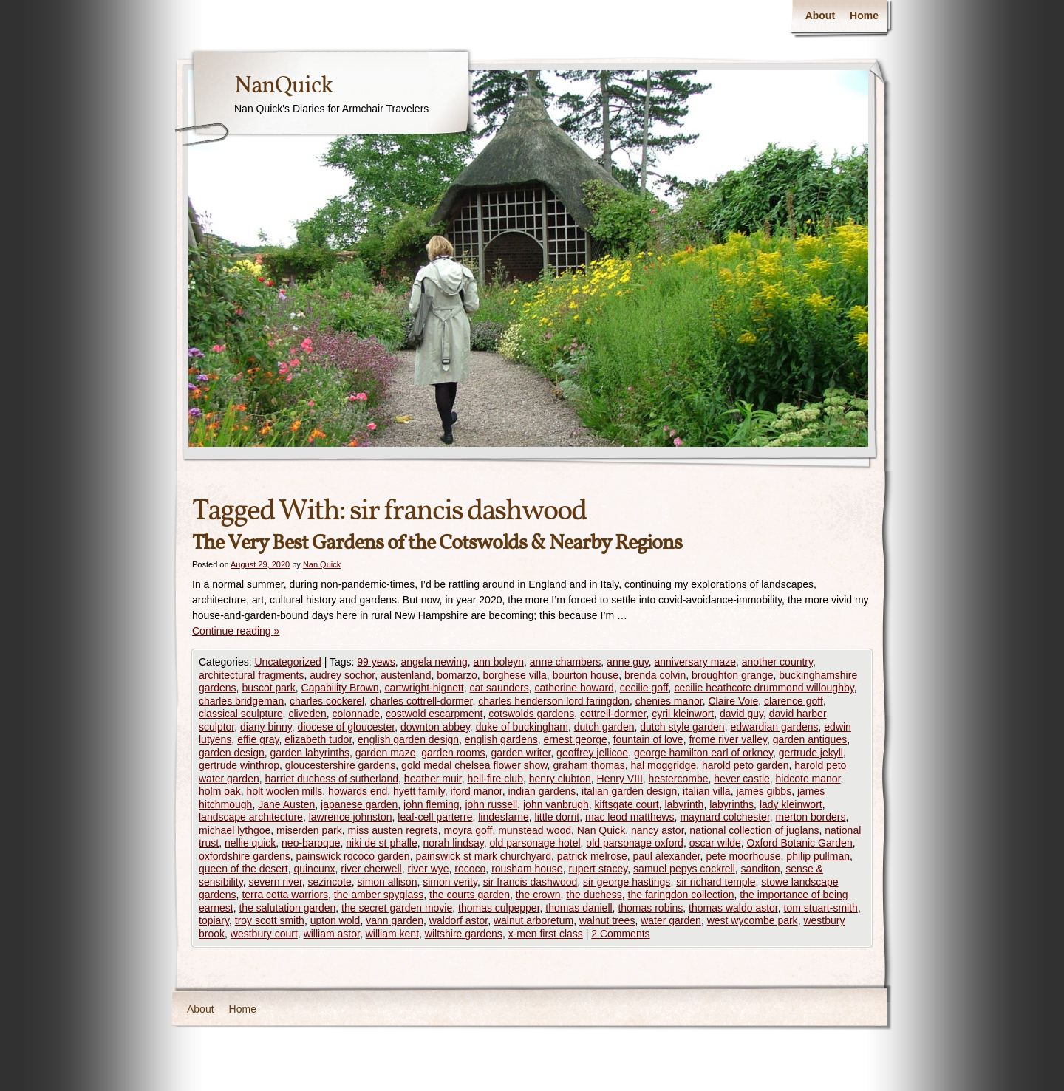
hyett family (419, 791)
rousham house (527, 869)
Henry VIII (620, 778)
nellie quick (250, 843)
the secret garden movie (396, 908)
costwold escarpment (434, 713)
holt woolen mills (285, 791)
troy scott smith (269, 920)
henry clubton (560, 778)
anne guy (628, 662)
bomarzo (457, 675)
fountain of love (648, 739)
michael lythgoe (234, 830)
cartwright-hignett (423, 688)
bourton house (586, 675)
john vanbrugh (556, 804)
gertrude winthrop (239, 765)
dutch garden (604, 727)
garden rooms (453, 753)
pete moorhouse (743, 856)
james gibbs (763, 791)
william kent (392, 934)
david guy (741, 713)
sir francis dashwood (530, 882)
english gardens (501, 739)
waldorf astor (458, 920)
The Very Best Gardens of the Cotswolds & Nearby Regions (437, 543)
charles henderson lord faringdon (554, 701)
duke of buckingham (522, 727)
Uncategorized (287, 662)
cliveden (307, 713)
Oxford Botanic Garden (800, 843)
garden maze (385, 753)
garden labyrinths (309, 753)
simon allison (387, 882)
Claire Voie (734, 701)
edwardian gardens (774, 727)
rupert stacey (597, 869)
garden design (232, 753)
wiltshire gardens (463, 934)
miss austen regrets (393, 830)
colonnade (356, 713)
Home (864, 15)
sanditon (760, 869)
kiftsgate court (627, 804)
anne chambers (565, 662)
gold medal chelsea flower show (474, 765)
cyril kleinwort (683, 713)
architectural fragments (251, 675)
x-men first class (545, 934)
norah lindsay (453, 843)
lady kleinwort (791, 804)
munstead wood (534, 830)
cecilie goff (644, 688)
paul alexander (666, 856)
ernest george (575, 739)
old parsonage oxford (634, 843)
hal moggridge (663, 765)
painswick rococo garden (353, 856)
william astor (332, 934)
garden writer (520, 753)
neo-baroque (311, 843)
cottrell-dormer (613, 713)
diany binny (266, 727)
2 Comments (620, 934)
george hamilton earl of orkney (703, 753)
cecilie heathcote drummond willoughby (763, 688)
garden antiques (810, 739)
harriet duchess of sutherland (332, 778)
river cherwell (371, 869)
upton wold (335, 920)
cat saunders (499, 688)
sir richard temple (715, 882)
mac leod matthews (630, 817)
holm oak (220, 791)
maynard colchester (724, 817)
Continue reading (235, 631)
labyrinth (683, 804)
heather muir (433, 778)
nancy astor (657, 830)
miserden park (309, 830)
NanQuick (283, 86)
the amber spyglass (378, 894)
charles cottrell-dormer (421, 701)
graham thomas (588, 765)
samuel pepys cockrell (684, 869)
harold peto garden (745, 765)
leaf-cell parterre (435, 817)
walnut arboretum (533, 920)
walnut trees (607, 920)
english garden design (408, 739)
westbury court (264, 934)
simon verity (450, 882)
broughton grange (733, 675)
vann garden (394, 920)
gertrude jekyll (811, 753)
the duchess (594, 894)
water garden (671, 920)
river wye (428, 869)
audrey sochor (342, 675)
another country (777, 662)
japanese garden (359, 804)
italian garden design (629, 791)
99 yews (376, 662)
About (820, 15)
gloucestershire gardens (340, 765)
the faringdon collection (681, 894)
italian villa (707, 791)
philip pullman (818, 856)
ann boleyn (499, 662)
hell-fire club (494, 778)
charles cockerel (327, 701)
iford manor (476, 791)
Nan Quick (322, 564)
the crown (538, 894)
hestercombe (679, 778)
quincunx (314, 869)
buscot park (268, 688)
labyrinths (731, 804)
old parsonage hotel (535, 843)
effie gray (258, 739)
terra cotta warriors (285, 894)
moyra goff (468, 830)
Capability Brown (340, 688)
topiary (214, 920)
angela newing (433, 662)
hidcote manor (808, 778)
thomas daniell (578, 908)
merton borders (811, 817)
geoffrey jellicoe (592, 753)
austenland (406, 675)
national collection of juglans (754, 830)
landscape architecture (251, 817)
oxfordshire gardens (244, 856)
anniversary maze (695, 662)
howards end (357, 791)
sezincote (330, 882)
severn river (274, 882)
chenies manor (669, 701)
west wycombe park (752, 920)
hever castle (741, 778)
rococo (469, 869)
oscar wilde (715, 843)
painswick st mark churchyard (483, 856)
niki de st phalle (381, 843)
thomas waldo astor (733, 908)
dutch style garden (682, 727)
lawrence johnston (350, 817)
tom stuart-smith (821, 908)
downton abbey (435, 727)
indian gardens (542, 791)
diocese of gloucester (346, 727)
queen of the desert (243, 869)
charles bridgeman (241, 701)
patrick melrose (592, 856)
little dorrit (557, 817)
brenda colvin (655, 675)
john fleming (431, 804)
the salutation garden (287, 908)
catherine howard (574, 688)
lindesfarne (503, 817)
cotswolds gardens (531, 713)
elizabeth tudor (318, 739)
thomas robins (650, 908)
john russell (491, 804)
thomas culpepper (499, 908)
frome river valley (728, 739)
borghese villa (514, 675)
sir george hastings (626, 882)
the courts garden (469, 894)
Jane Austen (286, 804)
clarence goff (793, 701)
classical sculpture (241, 713)
